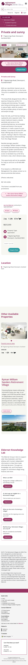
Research (4, 601)
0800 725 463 (7, 647)
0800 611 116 (7, 651)
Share (15, 210)
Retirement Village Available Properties (11, 604)
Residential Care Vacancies (8, 603)
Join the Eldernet (9, 205)
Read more (8, 486)
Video (8, 45)
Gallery (4, 45)
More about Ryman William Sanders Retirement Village (14, 64)
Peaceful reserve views (8, 343)
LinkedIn (4, 630)
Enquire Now (21, 69)
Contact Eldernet (6, 607)
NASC (3, 598)
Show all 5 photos (21, 45)
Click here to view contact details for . (12, 623)
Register (17, 12)
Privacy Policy (21, 658)
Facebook (4, 629)
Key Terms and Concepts (8, 600)
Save (7, 210)
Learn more (6, 411)
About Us (10, 12)
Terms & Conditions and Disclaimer (11, 658)
